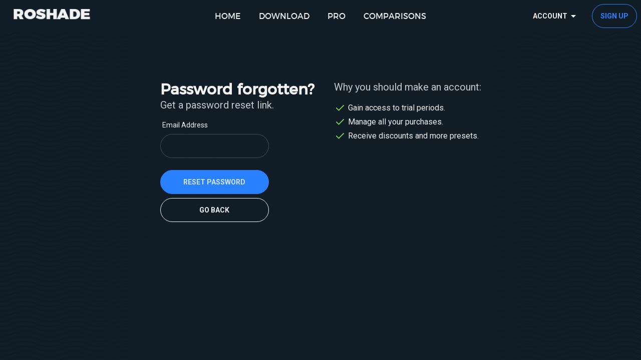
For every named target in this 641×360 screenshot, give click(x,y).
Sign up (614, 16)
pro (337, 16)
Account (556, 16)
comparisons (395, 16)
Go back (214, 210)
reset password (214, 182)
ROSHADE (52, 13)
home (228, 16)
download (284, 16)
